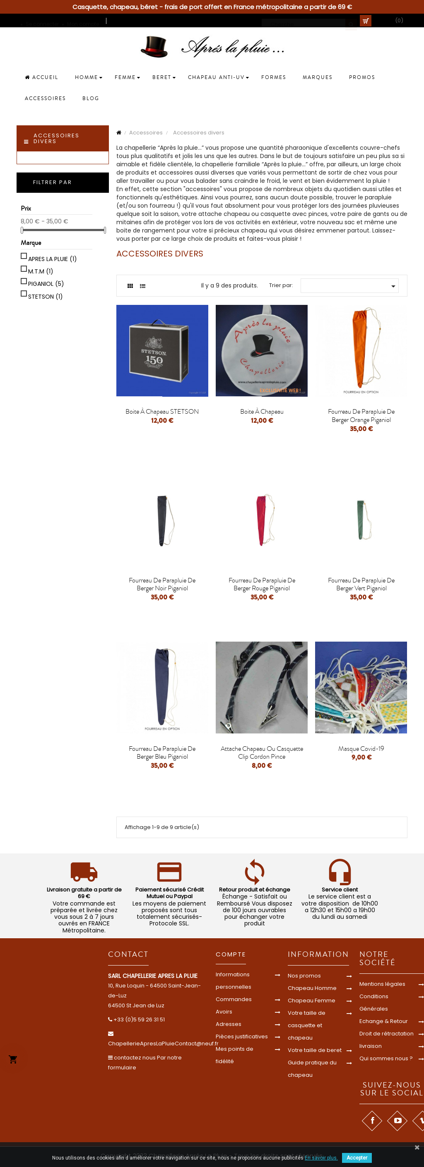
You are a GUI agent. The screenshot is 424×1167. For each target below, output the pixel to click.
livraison (370, 1046)
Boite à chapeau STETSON (162, 411)
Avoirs (224, 1012)
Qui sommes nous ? (386, 1058)
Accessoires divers (57, 138)
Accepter (357, 1158)
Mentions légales (382, 984)
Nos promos (304, 976)
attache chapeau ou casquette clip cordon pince (262, 753)
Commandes (234, 999)
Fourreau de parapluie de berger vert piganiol (361, 584)
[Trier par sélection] (350, 285)
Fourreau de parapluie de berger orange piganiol (361, 415)
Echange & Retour (383, 1021)
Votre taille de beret (315, 1050)
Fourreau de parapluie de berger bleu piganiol (162, 753)
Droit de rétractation (386, 1034)
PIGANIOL (46, 283)
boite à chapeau (262, 411)
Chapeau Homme (312, 988)
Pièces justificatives (242, 1036)
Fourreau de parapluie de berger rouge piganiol (262, 584)
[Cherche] (309, 20)
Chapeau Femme (311, 1000)
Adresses (228, 1024)
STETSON (45, 296)
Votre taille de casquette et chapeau (306, 1025)
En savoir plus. (321, 1158)
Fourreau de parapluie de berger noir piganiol (162, 584)
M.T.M (40, 271)
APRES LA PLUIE (52, 259)
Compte (231, 954)
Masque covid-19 (361, 748)
